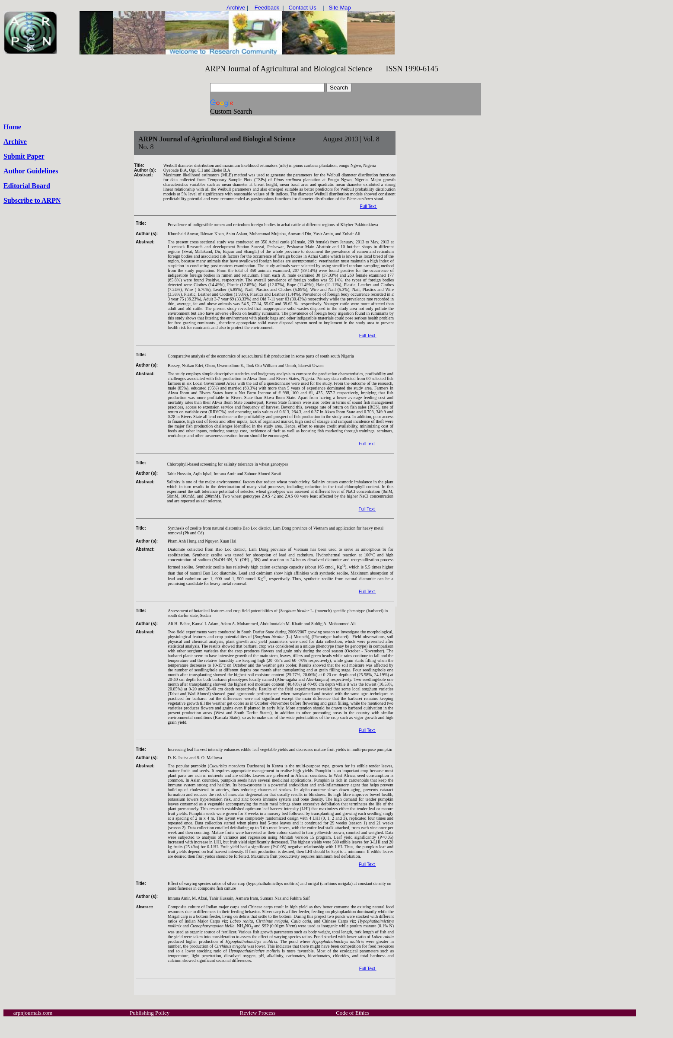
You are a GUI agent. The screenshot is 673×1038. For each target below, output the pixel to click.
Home (12, 127)
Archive (15, 141)
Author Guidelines (30, 171)
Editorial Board (26, 185)
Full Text (368, 206)
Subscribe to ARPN (32, 200)
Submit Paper (24, 156)
